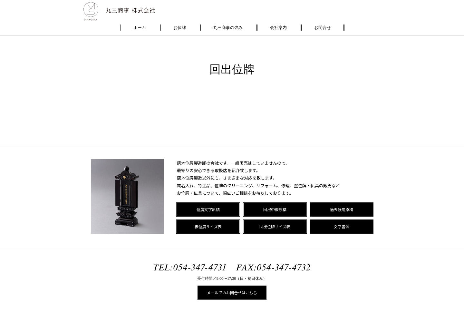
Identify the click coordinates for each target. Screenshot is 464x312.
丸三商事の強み (228, 27)
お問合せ (322, 27)
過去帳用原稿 (341, 209)
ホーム (139, 27)
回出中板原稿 (274, 209)
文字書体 (341, 226)
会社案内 (278, 27)
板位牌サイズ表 (208, 226)
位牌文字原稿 (208, 209)
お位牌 (179, 27)
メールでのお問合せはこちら (232, 292)
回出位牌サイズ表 (274, 226)
